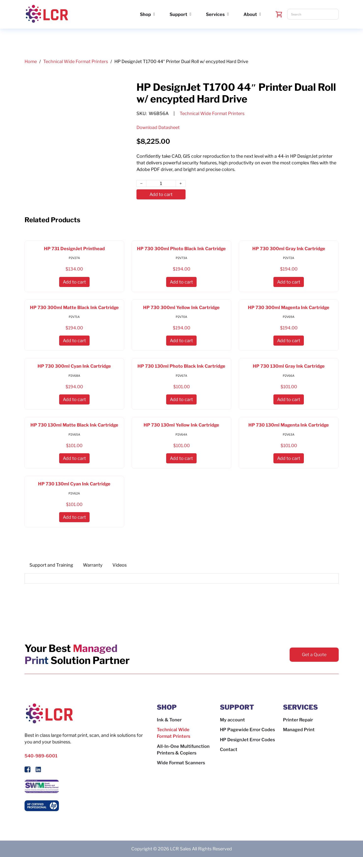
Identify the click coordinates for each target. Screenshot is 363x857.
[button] (74, 282)
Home (31, 61)
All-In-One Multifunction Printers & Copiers (183, 749)
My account (232, 719)
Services (215, 14)
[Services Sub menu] (228, 14)
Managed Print (299, 729)
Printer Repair (298, 719)
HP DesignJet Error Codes (247, 739)
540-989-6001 (41, 755)
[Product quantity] (161, 183)
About (250, 14)
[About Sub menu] (260, 14)
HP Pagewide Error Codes (247, 729)
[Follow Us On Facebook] (27, 770)
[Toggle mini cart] (279, 14)
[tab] (51, 565)
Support (178, 14)
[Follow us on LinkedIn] (38, 770)
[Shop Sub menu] (154, 14)
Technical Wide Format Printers (75, 61)
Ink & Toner (169, 719)
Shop (145, 14)
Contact (228, 749)
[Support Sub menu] (190, 14)
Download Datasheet (158, 127)
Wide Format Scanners (181, 762)
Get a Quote (314, 654)
